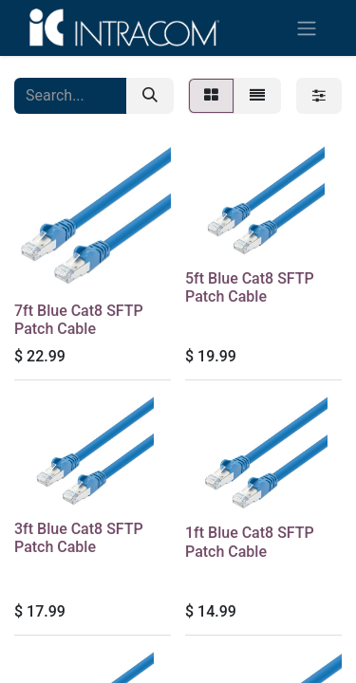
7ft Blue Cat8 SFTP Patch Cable (78, 320)
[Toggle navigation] (307, 28)
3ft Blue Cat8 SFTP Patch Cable (78, 538)
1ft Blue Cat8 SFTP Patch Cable (249, 542)
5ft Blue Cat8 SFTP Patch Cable (249, 287)
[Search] (150, 96)
